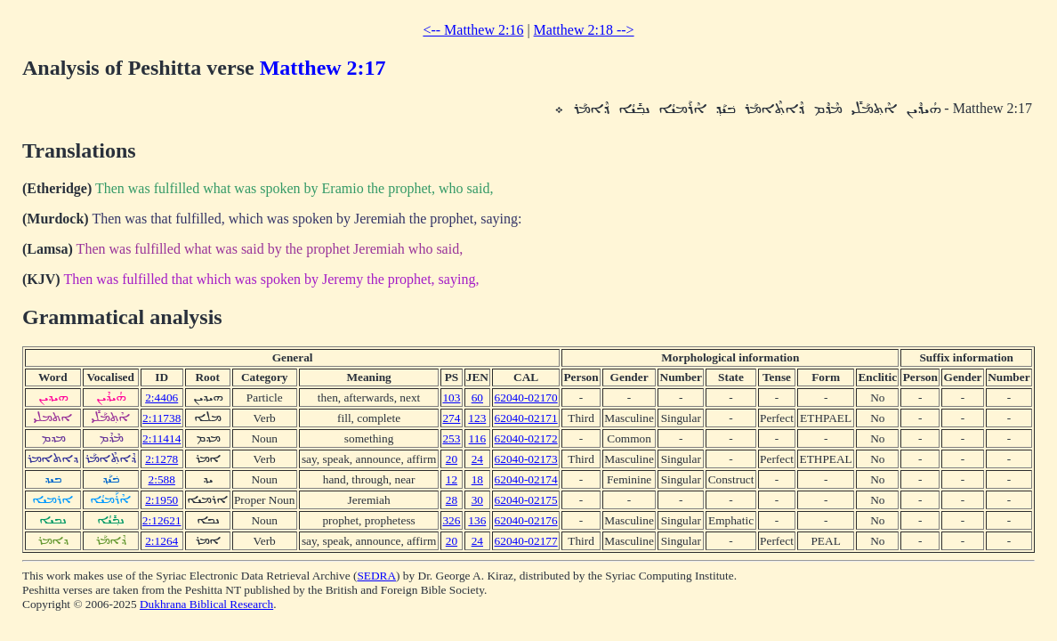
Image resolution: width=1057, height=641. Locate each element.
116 (478, 438)
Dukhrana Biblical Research (206, 604)
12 (451, 479)
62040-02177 (526, 541)
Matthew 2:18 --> (584, 29)
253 (451, 438)
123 (477, 418)
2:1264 (161, 541)
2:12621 (162, 520)
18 (477, 479)
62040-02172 (526, 438)
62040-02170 (526, 397)
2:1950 (161, 500)
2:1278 (161, 459)
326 (451, 520)
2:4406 (161, 397)
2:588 (162, 479)
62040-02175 (526, 500)
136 (477, 520)
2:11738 (161, 418)
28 (451, 500)
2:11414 (161, 438)
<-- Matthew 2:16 (473, 29)
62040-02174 (526, 479)
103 (451, 397)
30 (477, 500)
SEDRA (376, 575)
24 (477, 459)
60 (477, 397)
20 (451, 459)
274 (451, 418)
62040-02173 (526, 459)
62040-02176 (526, 520)
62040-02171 (526, 418)
